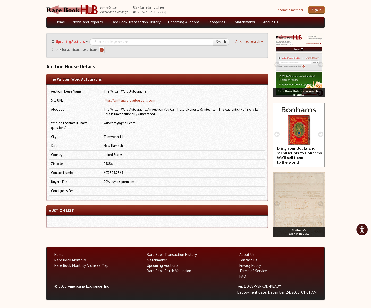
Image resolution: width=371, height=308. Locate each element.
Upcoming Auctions (184, 22)
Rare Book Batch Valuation (169, 270)
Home (60, 22)
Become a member (289, 10)
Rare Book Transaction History (136, 22)
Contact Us (248, 259)
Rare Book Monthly (70, 259)
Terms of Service (253, 270)
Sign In (316, 10)
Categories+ (217, 22)
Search (221, 42)
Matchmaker (245, 22)
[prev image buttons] (277, 64)
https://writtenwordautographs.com (129, 100)
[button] (249, 41)
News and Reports (88, 22)
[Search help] (102, 50)
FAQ (242, 276)
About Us (270, 22)
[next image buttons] (321, 64)
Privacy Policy (250, 265)
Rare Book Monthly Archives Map (81, 265)
